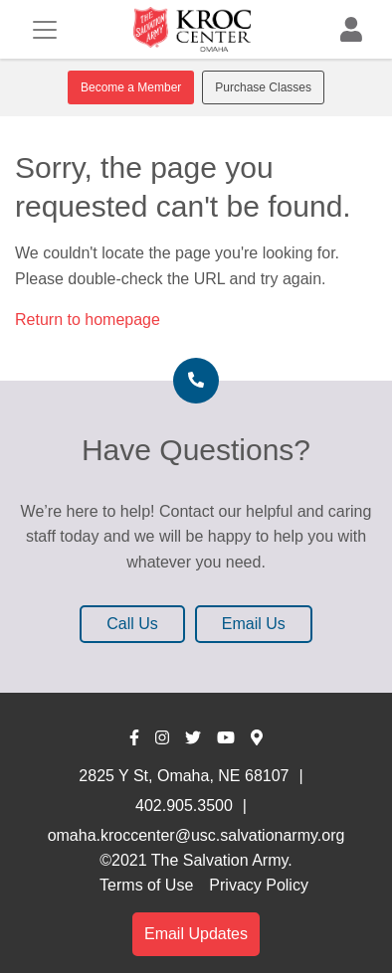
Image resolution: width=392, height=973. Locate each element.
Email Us (254, 623)
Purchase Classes (263, 87)
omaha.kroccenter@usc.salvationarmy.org (196, 835)
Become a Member (131, 87)
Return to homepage (87, 319)
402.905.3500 (184, 805)
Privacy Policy (258, 885)
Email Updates (196, 933)
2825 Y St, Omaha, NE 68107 (184, 775)
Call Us (132, 623)
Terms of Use (146, 885)
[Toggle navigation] (45, 30)
